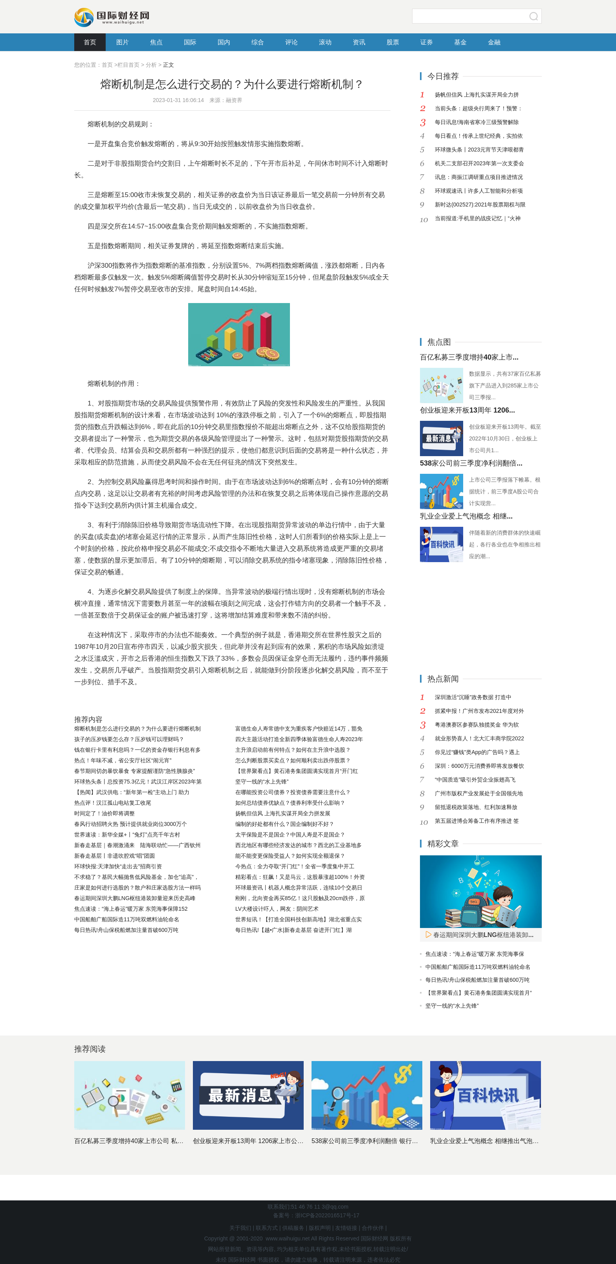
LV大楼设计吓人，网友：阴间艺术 (277, 909)
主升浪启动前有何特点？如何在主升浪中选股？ (293, 750)
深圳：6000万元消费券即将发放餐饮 (479, 766)
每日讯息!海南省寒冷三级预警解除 (477, 122)
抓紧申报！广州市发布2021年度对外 (479, 711)
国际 (190, 42)
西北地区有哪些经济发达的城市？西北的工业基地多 (298, 845)
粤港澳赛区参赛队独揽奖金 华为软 (477, 725)
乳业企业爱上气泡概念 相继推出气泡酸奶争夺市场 (500, 1141)
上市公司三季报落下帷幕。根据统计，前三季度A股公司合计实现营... (505, 491)
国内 (224, 42)
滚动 (325, 42)
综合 (257, 42)
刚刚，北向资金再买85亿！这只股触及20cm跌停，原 (300, 898)
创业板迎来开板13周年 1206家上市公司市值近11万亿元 (270, 1141)
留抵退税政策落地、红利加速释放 (476, 807)
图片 (122, 42)
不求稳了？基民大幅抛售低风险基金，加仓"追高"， (136, 877)
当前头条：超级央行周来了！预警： (479, 108)
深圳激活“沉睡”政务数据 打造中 (473, 697)
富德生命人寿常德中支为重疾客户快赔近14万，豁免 (299, 728)
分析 (151, 65)
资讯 (359, 42)
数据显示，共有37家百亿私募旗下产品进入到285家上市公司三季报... (505, 385)
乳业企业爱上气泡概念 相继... (466, 516)
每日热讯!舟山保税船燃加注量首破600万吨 (126, 930)
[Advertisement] (469, 274)
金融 (494, 42)
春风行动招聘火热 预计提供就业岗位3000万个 (130, 824)
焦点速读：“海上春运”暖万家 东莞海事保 (474, 954)
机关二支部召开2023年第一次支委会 (479, 163)
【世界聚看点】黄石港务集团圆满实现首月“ (478, 993)
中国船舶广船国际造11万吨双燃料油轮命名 (127, 919)
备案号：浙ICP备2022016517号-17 (316, 1215)
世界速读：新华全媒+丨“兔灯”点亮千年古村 (127, 834)
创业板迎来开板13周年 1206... (467, 410)
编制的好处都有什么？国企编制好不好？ (284, 824)
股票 (393, 42)
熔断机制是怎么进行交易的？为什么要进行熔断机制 (137, 728)
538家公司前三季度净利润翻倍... (471, 463)
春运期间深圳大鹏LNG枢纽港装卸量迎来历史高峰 (135, 898)
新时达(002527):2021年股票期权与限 (480, 204)
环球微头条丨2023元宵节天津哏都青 (479, 149)
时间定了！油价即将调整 (104, 813)
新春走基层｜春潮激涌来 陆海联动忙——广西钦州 (137, 845)
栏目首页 (128, 65)
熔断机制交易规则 (143, 701)
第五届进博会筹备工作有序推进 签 (477, 821)
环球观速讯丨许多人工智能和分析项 (479, 191)
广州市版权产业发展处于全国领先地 (479, 793)
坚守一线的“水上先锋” (261, 781)
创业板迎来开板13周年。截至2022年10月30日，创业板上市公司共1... (505, 438)
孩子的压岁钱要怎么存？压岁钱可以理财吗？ (129, 739)
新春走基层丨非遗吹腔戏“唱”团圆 (114, 856)
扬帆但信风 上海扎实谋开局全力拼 (477, 94)
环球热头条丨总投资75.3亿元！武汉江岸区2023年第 (138, 781)
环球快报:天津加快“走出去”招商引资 (118, 866)
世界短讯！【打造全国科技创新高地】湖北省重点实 (298, 919)
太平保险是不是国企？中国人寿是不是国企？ (290, 834)
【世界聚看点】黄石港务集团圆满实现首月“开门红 (296, 771)
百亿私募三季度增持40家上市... (469, 357)
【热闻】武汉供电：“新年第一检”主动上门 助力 (131, 792)
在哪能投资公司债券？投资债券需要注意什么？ (293, 792)
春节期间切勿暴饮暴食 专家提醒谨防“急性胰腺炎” (134, 771)
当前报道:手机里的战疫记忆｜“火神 (478, 218)
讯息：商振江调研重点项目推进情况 (479, 177)
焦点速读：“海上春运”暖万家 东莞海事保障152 (131, 909)
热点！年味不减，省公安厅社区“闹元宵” (122, 760)
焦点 (156, 42)
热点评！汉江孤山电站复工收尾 (112, 803)
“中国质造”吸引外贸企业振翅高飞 (475, 779)
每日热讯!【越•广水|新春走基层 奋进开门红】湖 (293, 930)
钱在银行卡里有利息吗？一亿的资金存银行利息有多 (137, 750)
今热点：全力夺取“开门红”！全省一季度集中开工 (294, 866)
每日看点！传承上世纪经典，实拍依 (479, 136)
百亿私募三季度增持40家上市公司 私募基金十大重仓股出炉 (157, 1141)
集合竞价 (184, 701)
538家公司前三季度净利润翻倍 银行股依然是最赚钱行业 (390, 1141)
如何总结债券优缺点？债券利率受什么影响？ (290, 803)
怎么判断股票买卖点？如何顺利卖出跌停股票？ (293, 760)
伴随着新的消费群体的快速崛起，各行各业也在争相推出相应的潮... (505, 544)
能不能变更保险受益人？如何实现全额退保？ (290, 856)
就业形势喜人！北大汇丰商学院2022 (479, 738)
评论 (291, 42)
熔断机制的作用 (252, 701)
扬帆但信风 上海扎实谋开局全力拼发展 (282, 813)
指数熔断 (213, 701)
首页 (90, 42)
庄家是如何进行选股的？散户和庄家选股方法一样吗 (137, 887)
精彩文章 (443, 843)
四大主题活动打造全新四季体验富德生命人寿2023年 (299, 739)
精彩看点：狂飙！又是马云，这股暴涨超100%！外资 (300, 877)
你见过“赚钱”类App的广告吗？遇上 (477, 752)
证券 (426, 42)
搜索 (534, 16)
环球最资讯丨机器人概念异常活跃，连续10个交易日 (299, 887)
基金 (460, 42)
